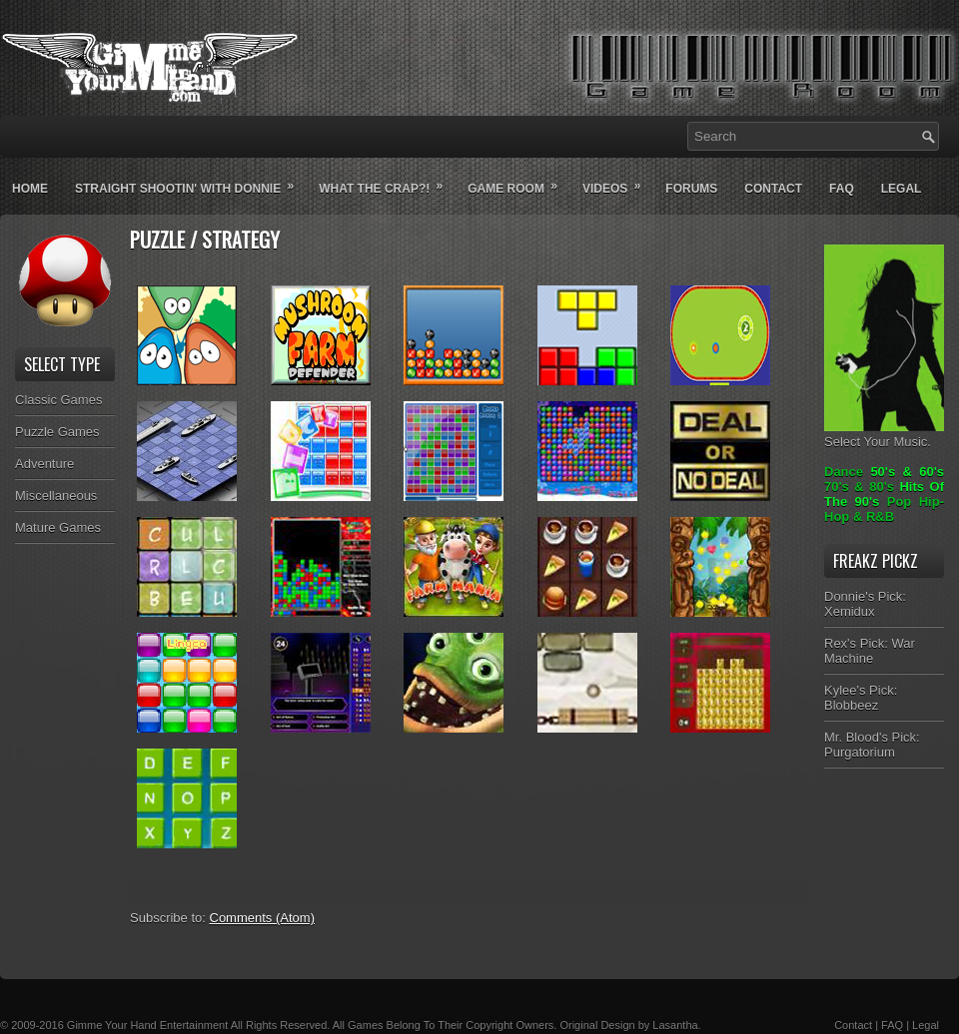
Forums (691, 189)
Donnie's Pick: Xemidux (865, 604)
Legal (901, 189)
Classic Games (58, 399)
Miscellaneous (56, 495)
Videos (617, 181)
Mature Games (58, 527)
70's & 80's (859, 486)
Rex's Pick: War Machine (869, 651)
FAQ (892, 1025)
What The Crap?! (387, 181)
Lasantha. (676, 1025)
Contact (773, 189)
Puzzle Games (57, 431)
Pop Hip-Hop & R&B (884, 509)
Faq (841, 189)
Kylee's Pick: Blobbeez (860, 698)
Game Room (519, 181)
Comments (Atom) (262, 917)
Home (30, 189)
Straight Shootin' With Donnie (191, 181)
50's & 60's (907, 471)
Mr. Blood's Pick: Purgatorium (872, 745)
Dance (843, 471)
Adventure (44, 463)
